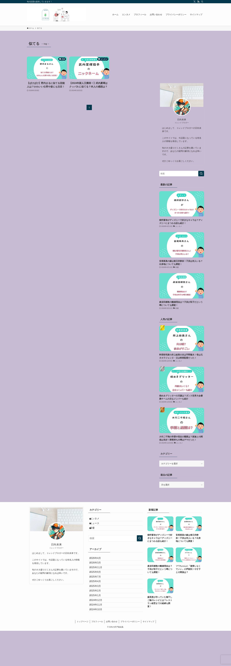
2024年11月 (98, 636)
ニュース (97, 527)
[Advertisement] (181, 58)
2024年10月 (98, 643)
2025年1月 (97, 622)
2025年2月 (97, 615)
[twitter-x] (194, 1)
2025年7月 (97, 594)
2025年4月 (97, 601)
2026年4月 (97, 566)
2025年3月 (97, 608)
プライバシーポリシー (130, 657)
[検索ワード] (181, 173)
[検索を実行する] (201, 173)
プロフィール (97, 657)
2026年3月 (97, 573)
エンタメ (97, 519)
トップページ (82, 657)
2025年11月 (98, 580)
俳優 (94, 534)
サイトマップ (148, 657)
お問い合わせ (111, 657)
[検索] (202, 1)
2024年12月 (98, 629)
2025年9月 (97, 587)
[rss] (198, 1)
